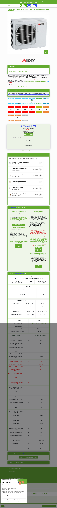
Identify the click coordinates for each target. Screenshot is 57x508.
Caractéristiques (19, 207)
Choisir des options (28, 134)
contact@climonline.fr (43, 1)
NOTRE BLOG (12, 471)
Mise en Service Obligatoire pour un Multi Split (19, 71)
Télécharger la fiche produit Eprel (39, 323)
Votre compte (11, 489)
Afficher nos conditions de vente (28, 150)
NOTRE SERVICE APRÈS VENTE (16, 478)
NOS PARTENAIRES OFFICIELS (16, 481)
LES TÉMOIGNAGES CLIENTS (15, 468)
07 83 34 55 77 (11, 1)
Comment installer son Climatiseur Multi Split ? (19, 69)
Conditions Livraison (18, 246)
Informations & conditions (14, 487)
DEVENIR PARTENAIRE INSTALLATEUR (18, 475)
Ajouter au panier (49, 505)
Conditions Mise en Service (19, 224)
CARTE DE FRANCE (38, 266)
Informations (11, 485)
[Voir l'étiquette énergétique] (32, 101)
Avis (24, 207)
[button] (25, 163)
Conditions (13, 207)
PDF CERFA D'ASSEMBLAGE (38, 249)
